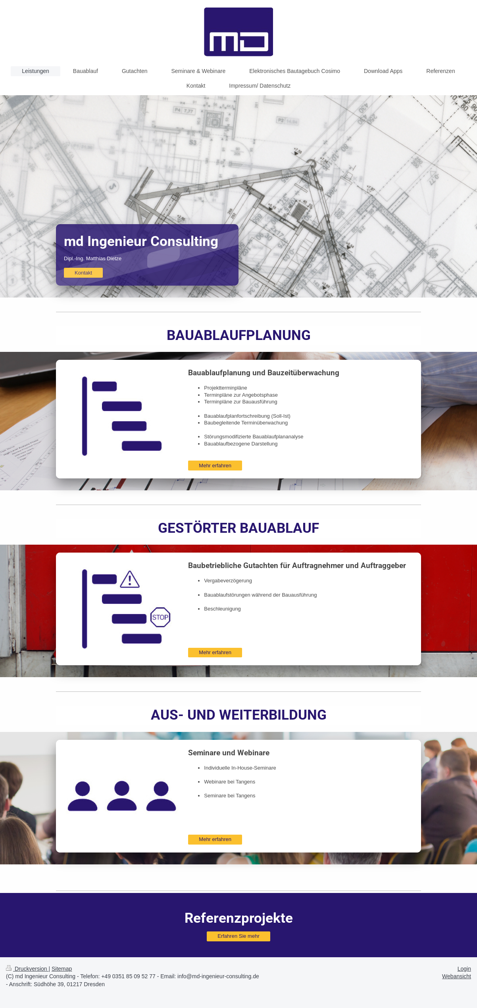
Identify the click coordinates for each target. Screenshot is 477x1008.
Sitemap (62, 969)
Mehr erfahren (215, 465)
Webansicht (456, 976)
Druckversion (27, 969)
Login (464, 969)
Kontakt (83, 273)
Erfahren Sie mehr (238, 936)
